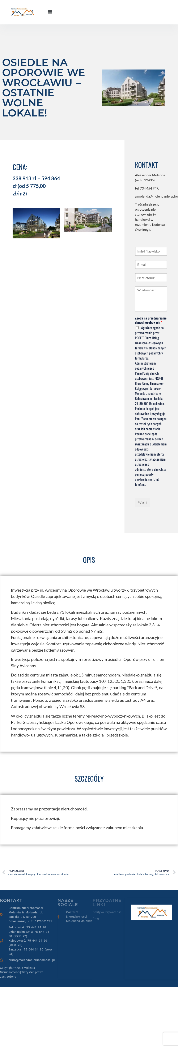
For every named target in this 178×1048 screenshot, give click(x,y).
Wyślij (142, 502)
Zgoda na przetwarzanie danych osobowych (151, 320)
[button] (50, 12)
